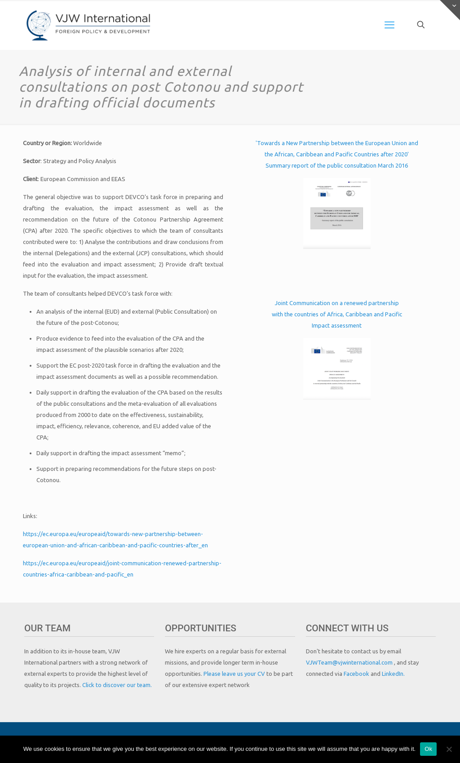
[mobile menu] (389, 24)
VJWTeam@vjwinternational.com (350, 662)
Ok (428, 748)
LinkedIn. (393, 673)
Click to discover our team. (117, 685)
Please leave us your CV (234, 673)
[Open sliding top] (450, 10)
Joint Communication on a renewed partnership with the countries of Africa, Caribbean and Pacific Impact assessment (337, 314)
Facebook (357, 673)
